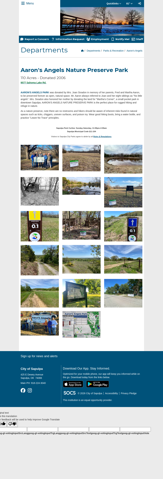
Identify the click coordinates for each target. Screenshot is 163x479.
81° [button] (129, 3)
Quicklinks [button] (114, 3)
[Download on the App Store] (73, 384)
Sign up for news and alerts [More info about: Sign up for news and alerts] (39, 356)
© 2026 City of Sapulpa (90, 393)
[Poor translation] (12, 424)
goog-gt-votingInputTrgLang (44, 433)
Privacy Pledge (128, 393)
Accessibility (111, 393)
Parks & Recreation (113, 50)
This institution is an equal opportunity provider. (87, 400)
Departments (93, 50)
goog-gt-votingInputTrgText (106, 433)
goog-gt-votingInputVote (135, 433)
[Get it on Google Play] (97, 384)
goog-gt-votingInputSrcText (75, 433)
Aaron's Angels (134, 50)
